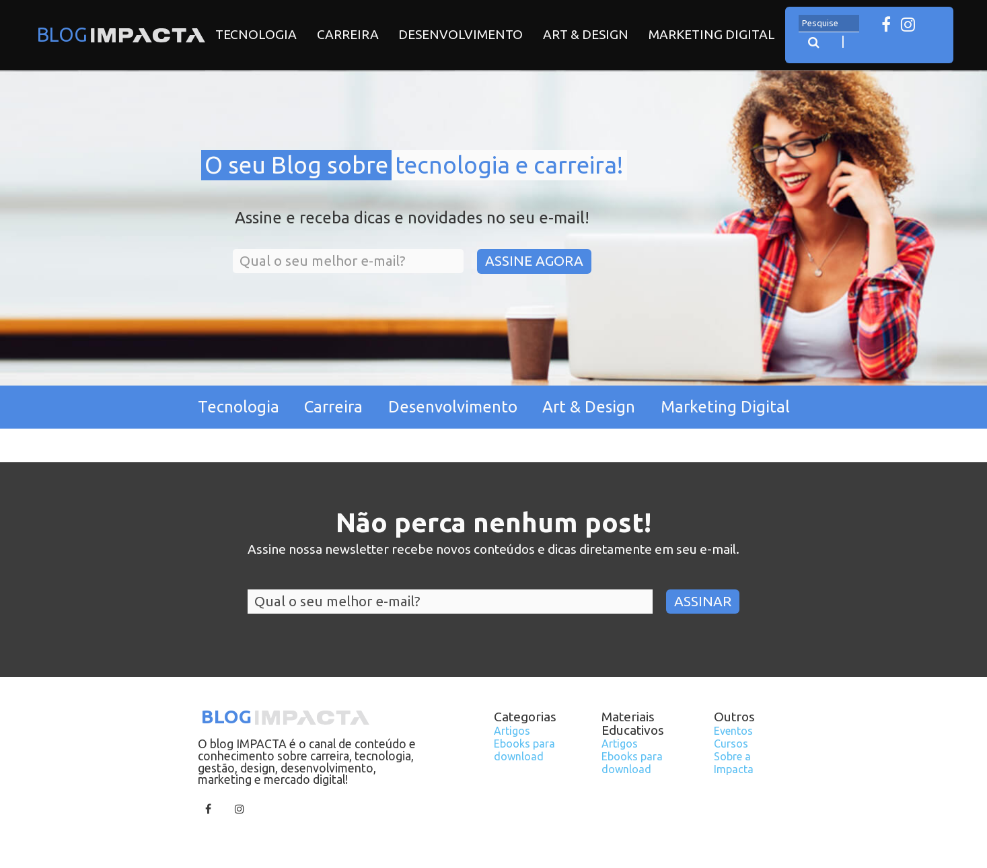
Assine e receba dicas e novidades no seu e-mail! (412, 218)
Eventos (733, 731)
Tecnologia (256, 34)
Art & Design (585, 34)
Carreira (348, 34)
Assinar (702, 601)
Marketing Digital (712, 34)
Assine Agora (534, 260)
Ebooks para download (524, 749)
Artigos (512, 731)
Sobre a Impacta (734, 762)
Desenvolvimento (460, 34)
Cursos (731, 743)
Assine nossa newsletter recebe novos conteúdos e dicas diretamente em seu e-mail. (493, 549)
